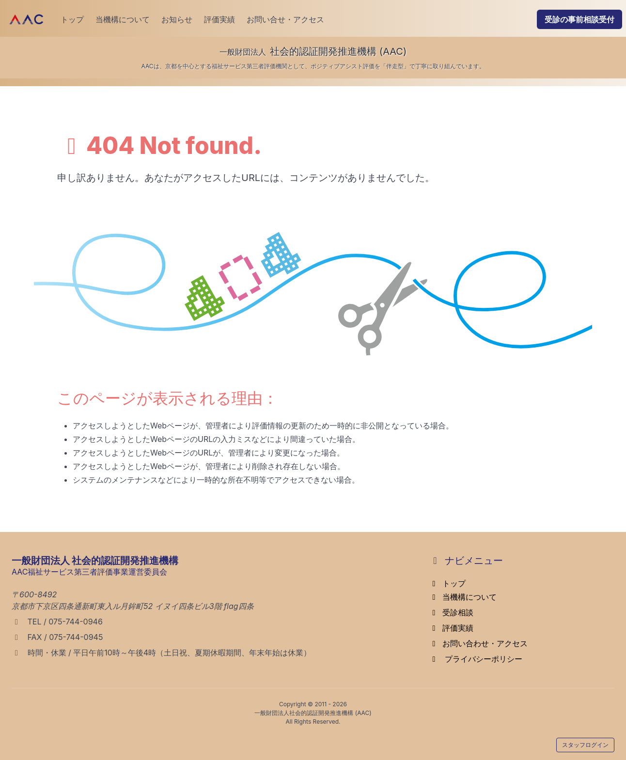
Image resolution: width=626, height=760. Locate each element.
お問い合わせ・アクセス (478, 643)
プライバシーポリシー (475, 659)
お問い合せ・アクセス (285, 19)
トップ (72, 19)
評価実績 (219, 19)
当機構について (122, 19)
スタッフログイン (585, 744)
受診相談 (451, 612)
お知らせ (176, 19)
